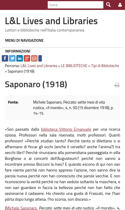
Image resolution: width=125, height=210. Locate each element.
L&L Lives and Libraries (37, 66)
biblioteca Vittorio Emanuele (66, 124)
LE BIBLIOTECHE (72, 66)
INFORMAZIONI (15, 51)
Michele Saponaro (19, 203)
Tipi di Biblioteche (103, 66)
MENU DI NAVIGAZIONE (22, 40)
